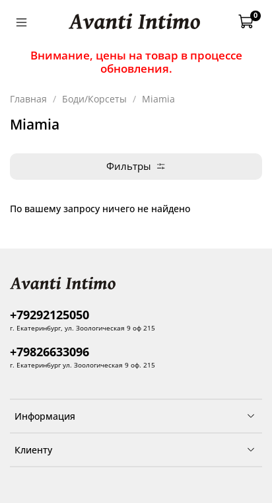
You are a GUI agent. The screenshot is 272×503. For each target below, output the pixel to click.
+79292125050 (49, 315)
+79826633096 (49, 352)
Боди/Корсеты (94, 99)
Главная (28, 99)
